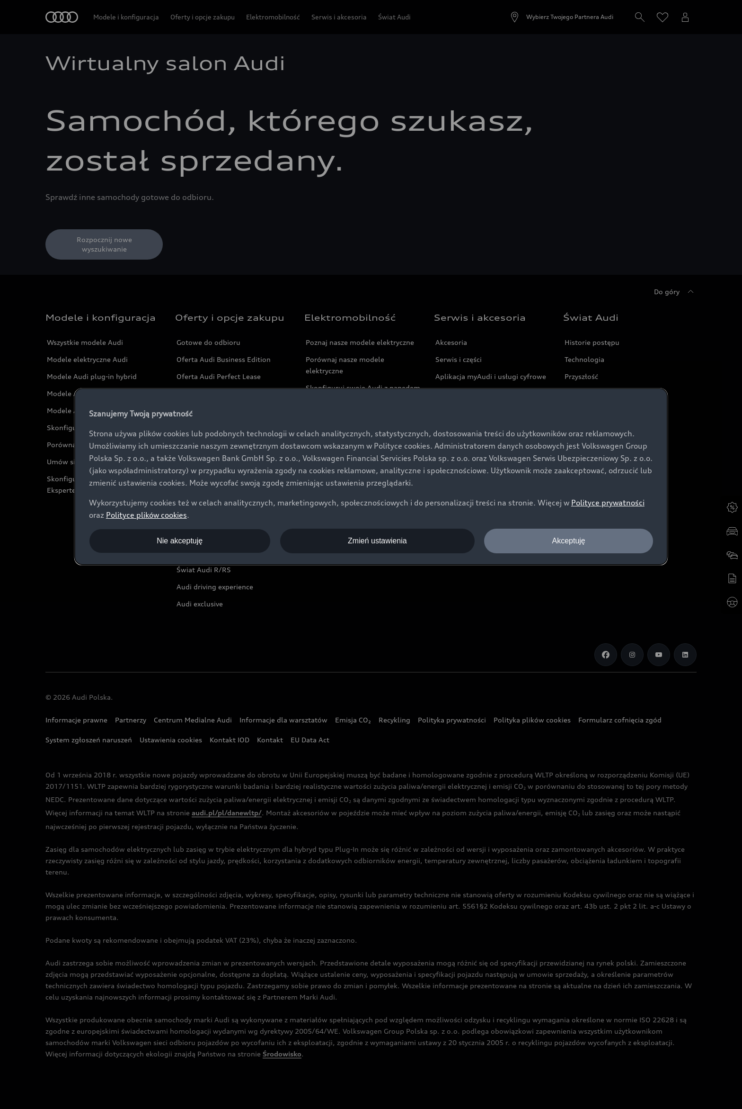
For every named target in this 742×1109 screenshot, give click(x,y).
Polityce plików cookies (146, 515)
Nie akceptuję (180, 541)
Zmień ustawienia (377, 541)
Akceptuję (568, 541)
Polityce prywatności (608, 502)
